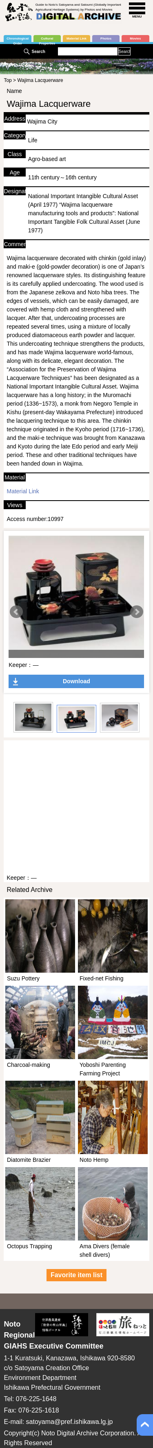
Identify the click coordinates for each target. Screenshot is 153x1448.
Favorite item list (76, 1274)
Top (7, 80)
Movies (135, 38)
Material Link (76, 38)
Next (136, 611)
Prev (16, 611)
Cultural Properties (47, 39)
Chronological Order (18, 39)
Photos (105, 38)
